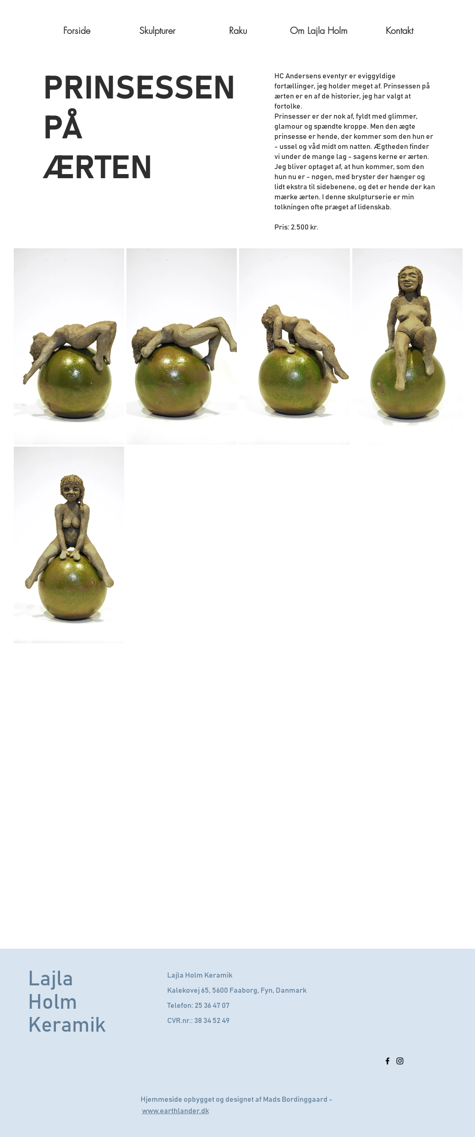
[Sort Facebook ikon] (387, 1061)
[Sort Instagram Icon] (399, 1061)
